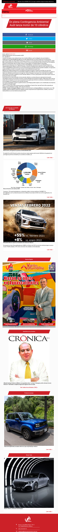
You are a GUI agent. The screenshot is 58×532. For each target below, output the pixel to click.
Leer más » (50, 157)
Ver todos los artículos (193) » (29, 387)
